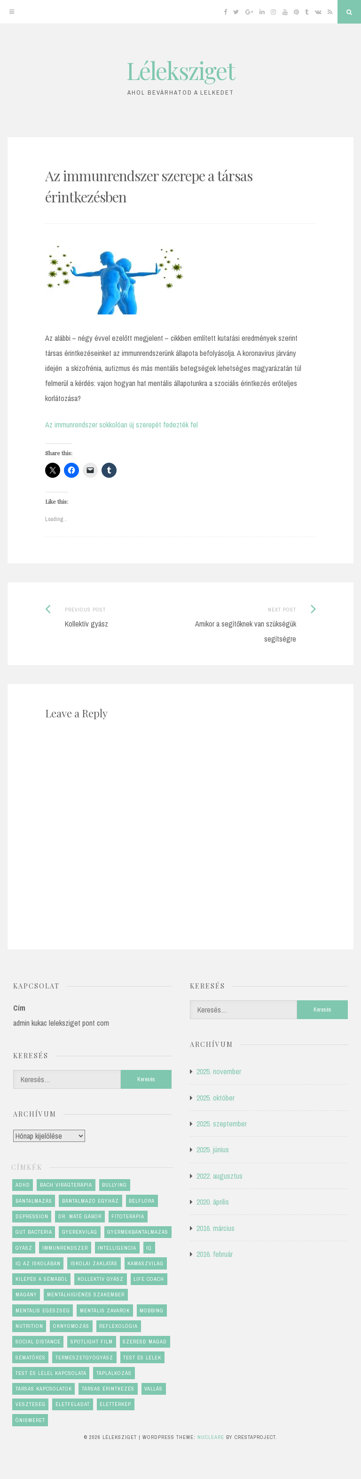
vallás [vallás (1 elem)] (153, 1388)
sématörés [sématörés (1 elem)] (31, 1357)
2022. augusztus (219, 1176)
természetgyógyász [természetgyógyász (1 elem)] (84, 1357)
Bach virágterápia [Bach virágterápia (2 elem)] (66, 1185)
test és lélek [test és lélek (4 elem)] (142, 1357)
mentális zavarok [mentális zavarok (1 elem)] (105, 1310)
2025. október (215, 1098)
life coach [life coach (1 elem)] (148, 1279)
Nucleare (210, 1437)
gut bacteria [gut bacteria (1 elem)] (34, 1232)
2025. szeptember (221, 1123)
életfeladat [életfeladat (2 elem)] (72, 1404)
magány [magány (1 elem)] (26, 1294)
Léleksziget (180, 70)
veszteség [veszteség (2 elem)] (31, 1404)
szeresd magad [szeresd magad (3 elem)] (145, 1341)
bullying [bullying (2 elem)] (114, 1185)
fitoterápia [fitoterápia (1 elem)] (127, 1216)
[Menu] (12, 12)
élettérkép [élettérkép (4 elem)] (115, 1404)
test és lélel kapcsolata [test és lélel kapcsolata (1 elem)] (51, 1373)
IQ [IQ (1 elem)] (149, 1248)
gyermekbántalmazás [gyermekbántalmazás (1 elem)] (137, 1232)
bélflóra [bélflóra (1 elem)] (142, 1201)
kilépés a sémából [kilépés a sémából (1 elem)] (42, 1279)
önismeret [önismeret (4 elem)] (30, 1420)
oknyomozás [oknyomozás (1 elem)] (71, 1326)
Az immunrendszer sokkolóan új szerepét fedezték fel (121, 424)
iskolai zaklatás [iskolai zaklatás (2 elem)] (94, 1263)
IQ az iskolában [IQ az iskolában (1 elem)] (38, 1263)
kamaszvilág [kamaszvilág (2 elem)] (145, 1263)
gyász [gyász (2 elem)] (24, 1248)
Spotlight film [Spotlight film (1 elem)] (92, 1341)
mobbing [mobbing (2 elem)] (152, 1310)
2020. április (212, 1202)
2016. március (215, 1228)
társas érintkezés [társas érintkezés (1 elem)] (108, 1388)
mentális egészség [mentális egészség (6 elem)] (43, 1310)
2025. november (218, 1071)
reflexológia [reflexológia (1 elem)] (118, 1326)
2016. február (214, 1254)
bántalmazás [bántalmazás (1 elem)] (34, 1201)
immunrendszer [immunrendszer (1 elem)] (65, 1248)
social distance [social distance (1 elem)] (38, 1341)
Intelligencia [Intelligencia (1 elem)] (117, 1248)
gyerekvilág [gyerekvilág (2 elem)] (79, 1232)
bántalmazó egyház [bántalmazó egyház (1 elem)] (90, 1201)
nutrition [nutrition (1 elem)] (29, 1326)
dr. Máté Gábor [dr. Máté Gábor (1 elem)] (80, 1216)
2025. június (212, 1149)
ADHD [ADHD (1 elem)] (23, 1185)
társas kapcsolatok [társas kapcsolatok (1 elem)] (44, 1388)
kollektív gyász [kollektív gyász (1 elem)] (101, 1279)
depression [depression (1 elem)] (32, 1216)
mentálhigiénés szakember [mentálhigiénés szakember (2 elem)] (86, 1294)
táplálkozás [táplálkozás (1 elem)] (114, 1373)
